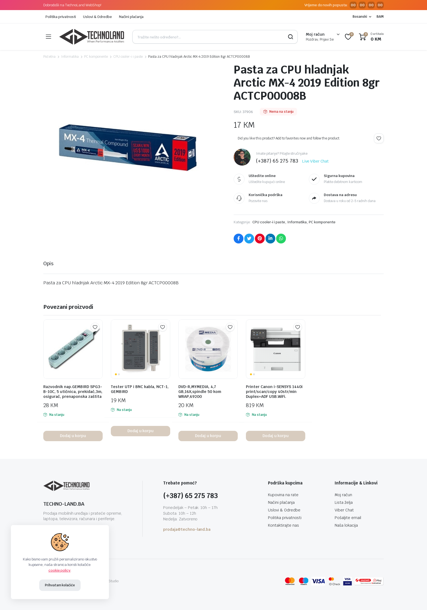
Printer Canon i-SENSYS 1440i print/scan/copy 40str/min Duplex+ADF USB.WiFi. (274, 391)
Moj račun (343, 494)
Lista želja (344, 502)
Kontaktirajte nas (283, 525)
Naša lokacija (346, 525)
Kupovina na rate (283, 494)
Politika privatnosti (60, 16)
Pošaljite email (348, 517)
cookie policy (59, 570)
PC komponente (96, 56)
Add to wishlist (379, 138)
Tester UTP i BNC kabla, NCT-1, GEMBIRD (140, 389)
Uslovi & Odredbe (97, 16)
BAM (380, 16)
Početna (49, 56)
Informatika (70, 56)
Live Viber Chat (315, 161)
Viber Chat (344, 510)
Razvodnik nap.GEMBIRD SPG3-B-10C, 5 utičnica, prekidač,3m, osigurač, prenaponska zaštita (72, 391)
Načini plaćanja (131, 16)
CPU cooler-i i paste (128, 56)
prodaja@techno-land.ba (187, 529)
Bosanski (360, 16)
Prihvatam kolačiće (60, 585)
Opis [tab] (48, 263)
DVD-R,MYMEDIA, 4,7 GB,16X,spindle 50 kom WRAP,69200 (199, 391)
